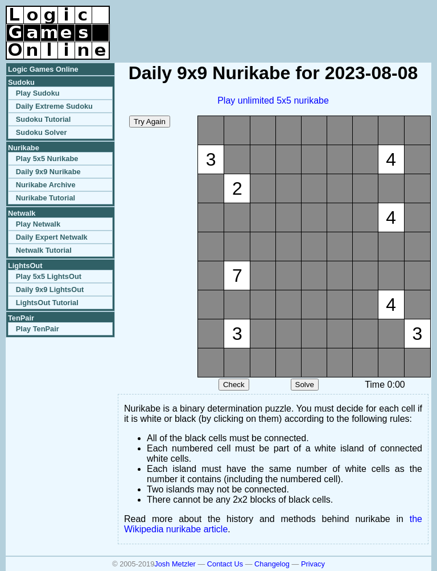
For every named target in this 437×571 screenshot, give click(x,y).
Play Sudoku (38, 93)
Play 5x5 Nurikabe (47, 158)
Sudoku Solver (41, 132)
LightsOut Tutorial (47, 302)
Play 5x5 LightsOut (48, 276)
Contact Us (225, 564)
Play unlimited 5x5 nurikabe (273, 100)
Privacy (313, 564)
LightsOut (25, 265)
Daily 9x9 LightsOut (50, 289)
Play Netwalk (38, 224)
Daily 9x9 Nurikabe (48, 171)
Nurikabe (23, 147)
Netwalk (21, 213)
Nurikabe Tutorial (45, 198)
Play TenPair (37, 328)
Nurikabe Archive (46, 184)
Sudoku (21, 82)
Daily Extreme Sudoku (54, 106)
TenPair (21, 318)
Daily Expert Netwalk (52, 237)
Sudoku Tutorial (43, 119)
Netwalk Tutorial (44, 250)
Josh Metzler (175, 564)
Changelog (272, 564)
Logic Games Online (43, 69)
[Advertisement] (298, 23)
